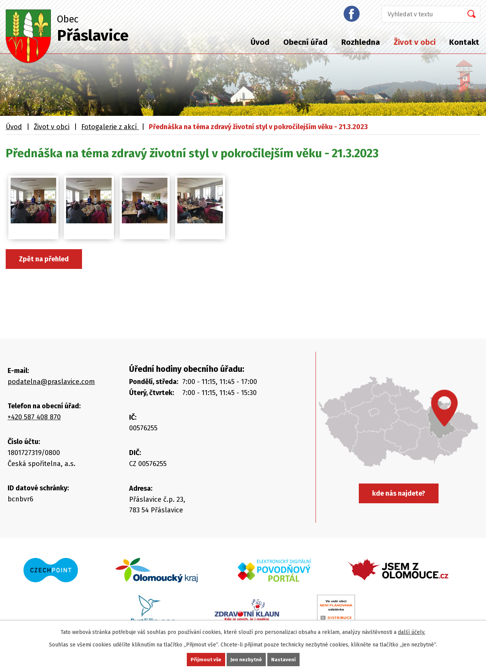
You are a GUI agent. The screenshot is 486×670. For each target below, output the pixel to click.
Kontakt (464, 42)
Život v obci (415, 42)
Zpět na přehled (44, 259)
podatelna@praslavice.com (51, 382)
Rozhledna (360, 42)
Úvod (260, 42)
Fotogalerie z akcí (110, 127)
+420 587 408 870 (34, 417)
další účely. (411, 631)
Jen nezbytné (246, 659)
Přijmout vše (205, 659)
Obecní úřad (305, 42)
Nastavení (284, 659)
